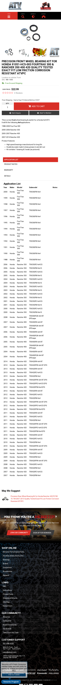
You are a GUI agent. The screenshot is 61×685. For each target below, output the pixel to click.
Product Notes (10, 164)
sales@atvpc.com (9, 652)
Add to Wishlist (45, 113)
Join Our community (19, 533)
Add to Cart (38, 106)
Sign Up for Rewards (42, 533)
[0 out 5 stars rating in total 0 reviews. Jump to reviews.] (12, 93)
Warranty (8, 170)
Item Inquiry (16, 113)
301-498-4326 (8, 644)
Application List (11, 160)
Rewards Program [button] (11, 681)
